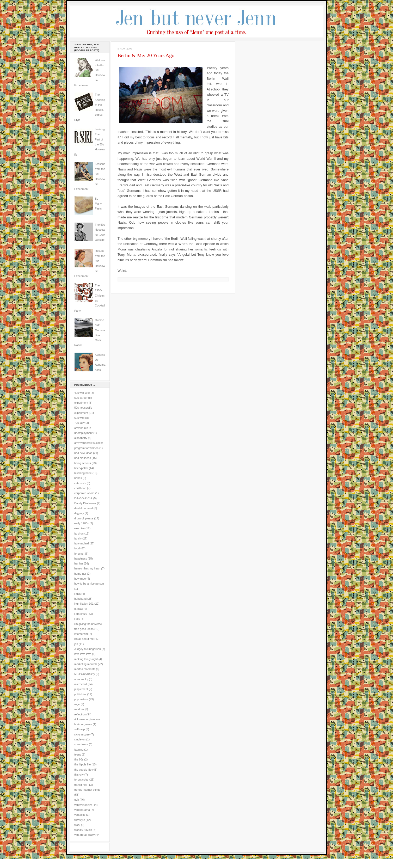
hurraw (78, 608)
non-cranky (81, 679)
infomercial (81, 633)
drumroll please (83, 518)
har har (78, 563)
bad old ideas (82, 457)
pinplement (81, 689)
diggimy (79, 513)
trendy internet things (87, 789)
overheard (80, 684)
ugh (76, 799)
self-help (79, 729)
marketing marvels (85, 664)
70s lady (79, 422)
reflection (80, 714)
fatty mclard (81, 543)
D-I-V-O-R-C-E (83, 498)
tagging (78, 749)
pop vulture (81, 699)
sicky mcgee (82, 734)
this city (79, 774)
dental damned (83, 508)
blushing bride (83, 473)
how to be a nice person (89, 583)
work (77, 824)
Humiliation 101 (84, 603)
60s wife (79, 417)
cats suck (80, 483)
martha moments (84, 669)
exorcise (79, 528)
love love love (82, 653)
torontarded (81, 779)
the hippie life (82, 764)
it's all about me (84, 638)
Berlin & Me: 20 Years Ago (146, 55)
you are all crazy (84, 834)
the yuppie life (82, 769)
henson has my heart (87, 568)
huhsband (80, 598)
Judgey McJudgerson (87, 649)
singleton (79, 739)
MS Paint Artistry (84, 674)
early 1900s (81, 523)
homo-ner (80, 573)
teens (77, 754)
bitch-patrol (81, 468)
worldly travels (83, 829)
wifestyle (79, 819)
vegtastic (79, 814)
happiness (80, 558)
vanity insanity (83, 804)
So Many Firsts (98, 203)
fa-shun (79, 533)
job (76, 644)
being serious (82, 463)
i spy (77, 618)
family (78, 538)
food (77, 548)
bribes (78, 478)
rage (77, 704)
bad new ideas (83, 453)
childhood (80, 488)
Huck (77, 593)
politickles (80, 694)
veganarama (82, 809)
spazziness (81, 744)
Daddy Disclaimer (85, 503)
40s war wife (82, 392)
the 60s (78, 759)
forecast (79, 553)
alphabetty (80, 437)
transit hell (80, 784)
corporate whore (84, 493)
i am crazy (80, 613)
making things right (86, 659)
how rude (80, 578)
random (79, 709)
